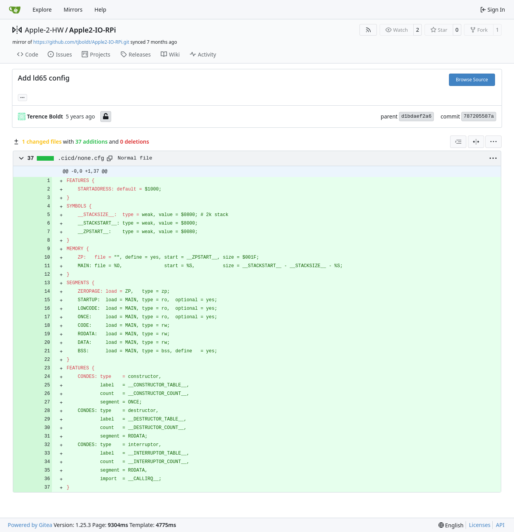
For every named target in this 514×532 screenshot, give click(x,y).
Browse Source (472, 79)
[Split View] (476, 142)
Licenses (480, 525)
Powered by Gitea (30, 525)
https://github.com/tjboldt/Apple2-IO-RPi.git (81, 42)
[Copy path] (109, 158)
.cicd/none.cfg (81, 158)
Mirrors (73, 9)
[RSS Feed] (368, 30)
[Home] (15, 10)
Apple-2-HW (44, 30)
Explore (42, 9)
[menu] (493, 142)
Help (101, 9)
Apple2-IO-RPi (92, 30)
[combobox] (458, 142)
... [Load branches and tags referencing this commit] (22, 97)
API (500, 525)
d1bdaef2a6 (416, 116)
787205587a (479, 116)
